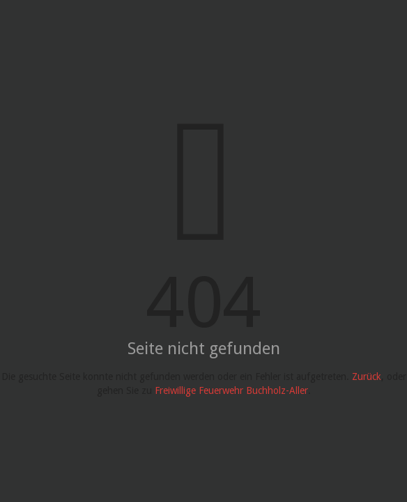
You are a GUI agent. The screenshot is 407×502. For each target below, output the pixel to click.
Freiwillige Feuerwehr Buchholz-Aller (231, 390)
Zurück (366, 376)
